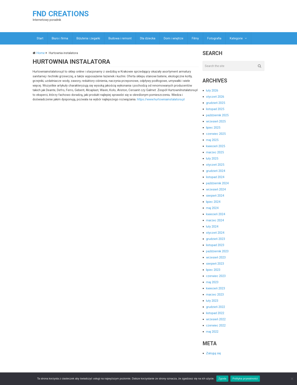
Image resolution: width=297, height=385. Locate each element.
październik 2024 (217, 183)
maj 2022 (212, 331)
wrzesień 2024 (216, 189)
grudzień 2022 (215, 307)
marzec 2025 (215, 152)
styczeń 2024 (215, 233)
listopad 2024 (215, 177)
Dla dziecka (147, 38)
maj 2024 (212, 208)
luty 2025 (212, 158)
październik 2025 (217, 115)
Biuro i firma (60, 38)
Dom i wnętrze (173, 38)
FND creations (61, 14)
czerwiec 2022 (216, 325)
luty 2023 (212, 301)
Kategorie (236, 38)
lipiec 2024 (213, 202)
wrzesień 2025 (216, 121)
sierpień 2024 (215, 195)
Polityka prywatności (245, 378)
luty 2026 (212, 90)
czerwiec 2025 (216, 134)
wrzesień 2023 (216, 257)
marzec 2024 (215, 220)
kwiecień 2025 (215, 146)
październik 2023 (217, 251)
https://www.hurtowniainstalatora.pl (161, 99)
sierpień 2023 (215, 263)
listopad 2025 (215, 109)
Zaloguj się (213, 353)
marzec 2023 (215, 294)
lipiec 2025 (213, 127)
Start (40, 38)
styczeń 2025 (215, 165)
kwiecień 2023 (215, 288)
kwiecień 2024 (215, 214)
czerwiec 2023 (216, 276)
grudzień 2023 (215, 239)
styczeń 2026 (215, 97)
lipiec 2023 (213, 270)
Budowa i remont (120, 38)
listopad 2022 (215, 313)
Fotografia (214, 38)
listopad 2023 (215, 245)
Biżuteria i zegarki (88, 38)
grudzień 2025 (215, 103)
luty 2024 (212, 226)
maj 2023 (212, 282)
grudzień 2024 (215, 171)
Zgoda (222, 378)
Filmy (195, 38)
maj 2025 (212, 140)
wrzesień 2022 (216, 319)
